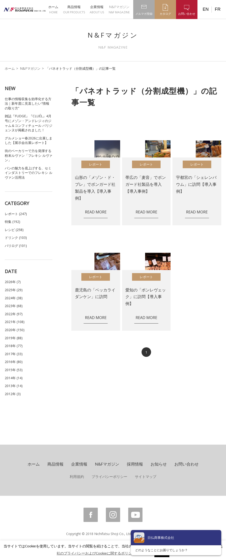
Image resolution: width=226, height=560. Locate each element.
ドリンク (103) (16, 237)
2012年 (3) (13, 394)
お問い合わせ (186, 464)
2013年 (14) (14, 385)
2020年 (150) (15, 330)
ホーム (53, 9)
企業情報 (97, 9)
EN (206, 9)
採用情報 (135, 464)
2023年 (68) (14, 306)
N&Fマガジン (119, 9)
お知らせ (159, 464)
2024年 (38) (14, 298)
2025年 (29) (14, 290)
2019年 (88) (14, 338)
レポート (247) (16, 213)
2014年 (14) (14, 378)
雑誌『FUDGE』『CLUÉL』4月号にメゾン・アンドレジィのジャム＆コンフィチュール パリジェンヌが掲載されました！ (28, 123)
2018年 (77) (14, 346)
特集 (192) (12, 221)
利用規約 (77, 476)
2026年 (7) (13, 282)
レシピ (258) (14, 229)
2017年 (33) (14, 354)
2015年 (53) (14, 370)
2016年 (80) (14, 361)
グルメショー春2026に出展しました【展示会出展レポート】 (28, 140)
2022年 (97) (14, 314)
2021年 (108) (15, 321)
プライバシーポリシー (109, 476)
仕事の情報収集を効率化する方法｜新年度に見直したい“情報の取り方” (28, 103)
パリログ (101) (16, 245)
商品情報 (74, 9)
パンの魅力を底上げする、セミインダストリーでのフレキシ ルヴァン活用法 (28, 173)
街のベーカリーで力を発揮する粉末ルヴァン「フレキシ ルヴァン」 (28, 155)
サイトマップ (145, 476)
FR (218, 9)
